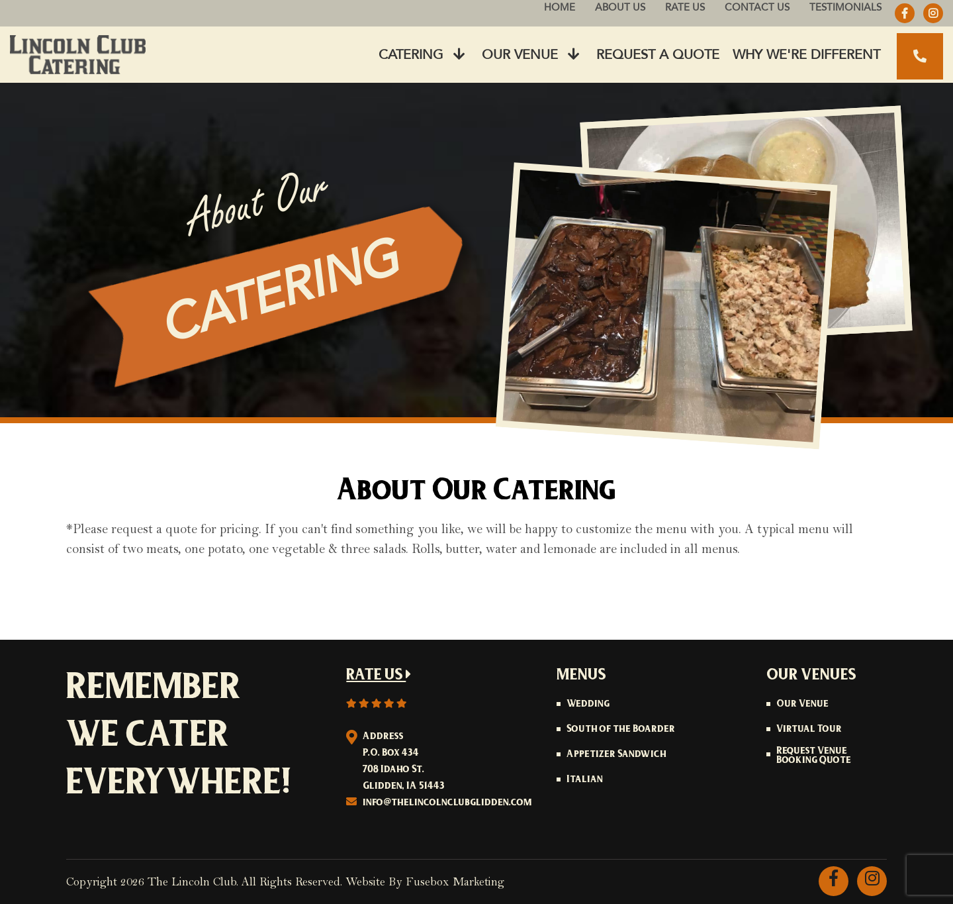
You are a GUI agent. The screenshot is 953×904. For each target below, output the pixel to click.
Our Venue (531, 55)
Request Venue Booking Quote (813, 756)
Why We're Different (806, 55)
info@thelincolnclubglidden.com (447, 803)
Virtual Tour (809, 729)
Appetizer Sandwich (616, 755)
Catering (422, 55)
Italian (585, 780)
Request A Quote (657, 55)
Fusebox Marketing (455, 882)
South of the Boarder (621, 729)
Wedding (588, 704)
